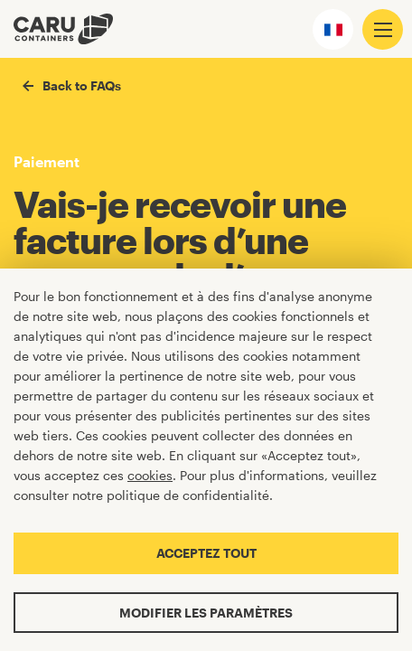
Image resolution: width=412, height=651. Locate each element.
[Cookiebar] (206, 460)
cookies (150, 475)
